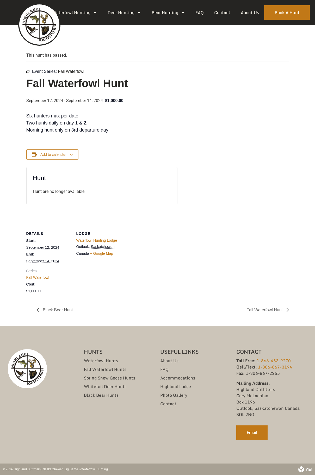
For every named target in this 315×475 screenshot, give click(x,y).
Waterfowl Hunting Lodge (96, 240)
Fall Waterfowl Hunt (265, 310)
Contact (222, 12)
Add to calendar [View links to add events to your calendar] (53, 154)
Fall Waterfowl (37, 277)
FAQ (199, 12)
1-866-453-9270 (274, 360)
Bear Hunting (168, 12)
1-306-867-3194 (275, 367)
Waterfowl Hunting (74, 12)
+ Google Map (101, 253)
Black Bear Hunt (57, 310)
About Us (250, 12)
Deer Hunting (124, 12)
